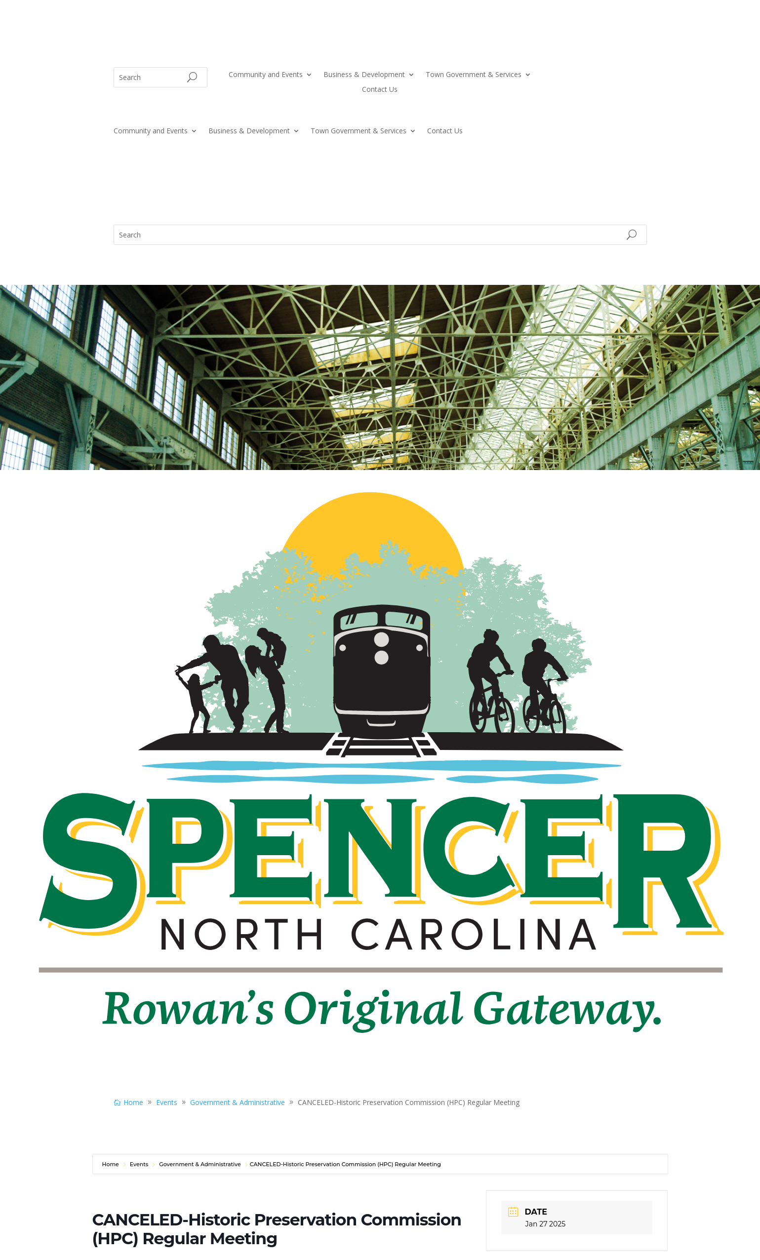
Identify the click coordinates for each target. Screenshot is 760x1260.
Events (139, 1164)
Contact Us (380, 90)
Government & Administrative (200, 1164)
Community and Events (266, 75)
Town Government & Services (473, 75)
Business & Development (364, 75)
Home (111, 1164)
